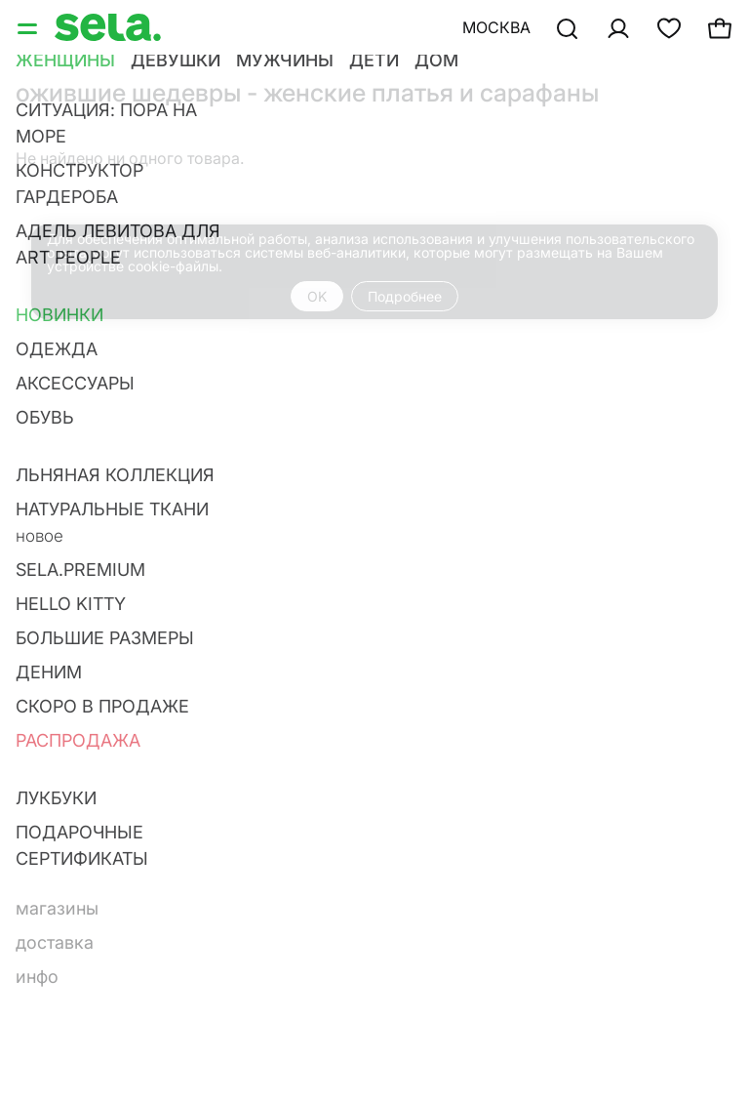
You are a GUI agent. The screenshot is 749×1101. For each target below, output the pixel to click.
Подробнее (405, 296)
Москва (496, 27)
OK (317, 296)
